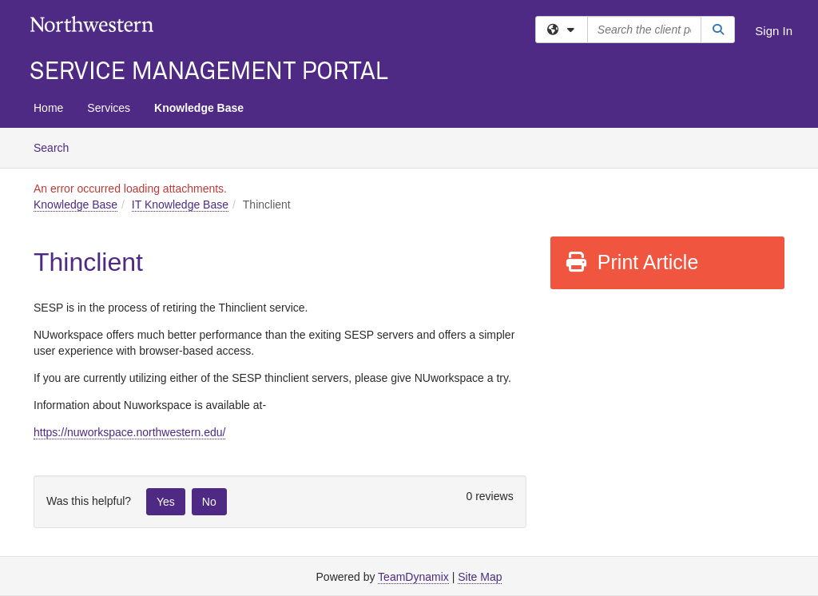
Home (48, 107)
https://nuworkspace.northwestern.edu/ (129, 432)
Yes (166, 501)
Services (108, 107)
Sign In (773, 31)
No (209, 501)
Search (57, 146)
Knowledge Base (199, 107)
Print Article (631, 262)
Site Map (480, 576)
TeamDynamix (413, 576)
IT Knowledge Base (180, 204)
